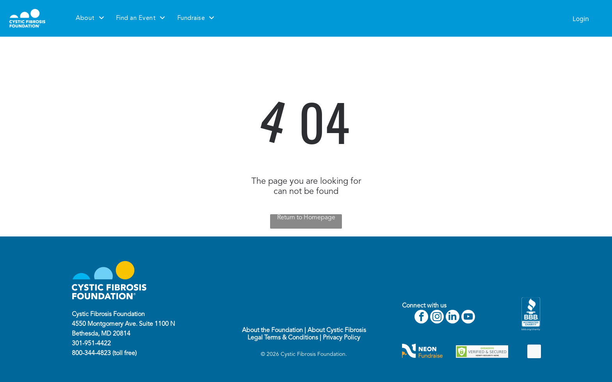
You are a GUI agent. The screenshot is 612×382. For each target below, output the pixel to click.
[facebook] (421, 317)
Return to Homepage (306, 218)
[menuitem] (90, 18)
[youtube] (468, 317)
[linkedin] (452, 317)
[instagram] (437, 317)
